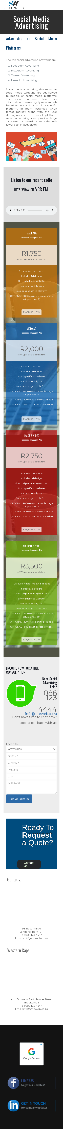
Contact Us (29, 864)
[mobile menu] (58, 5)
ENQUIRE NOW (31, 312)
